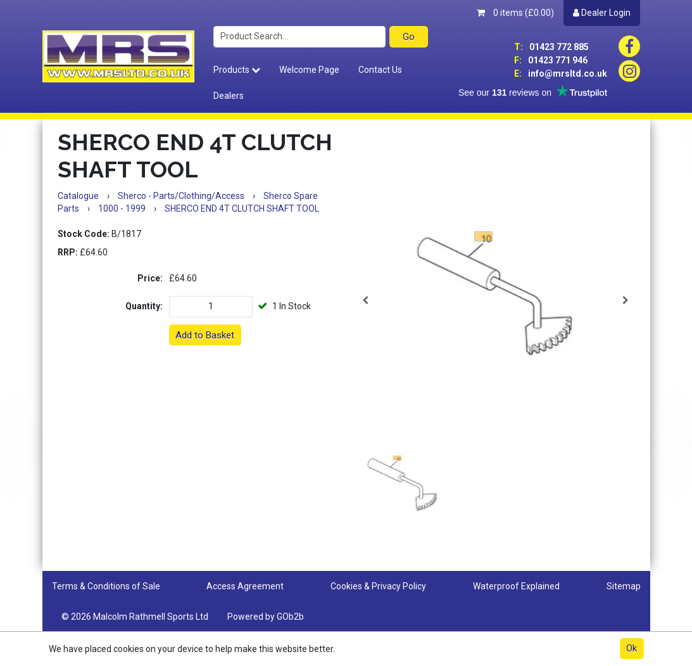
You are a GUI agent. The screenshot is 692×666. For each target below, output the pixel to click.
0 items (515, 13)
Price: (150, 278)
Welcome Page (309, 70)
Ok (631, 648)
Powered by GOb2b (265, 617)
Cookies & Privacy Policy (378, 586)
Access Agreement (245, 586)
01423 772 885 (551, 47)
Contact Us (380, 70)
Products (236, 70)
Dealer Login (602, 13)
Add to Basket (204, 335)
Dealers (228, 96)
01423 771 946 (551, 60)
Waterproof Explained (516, 586)
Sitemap (624, 586)
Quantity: (144, 306)
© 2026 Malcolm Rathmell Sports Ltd (134, 617)
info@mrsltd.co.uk (560, 73)
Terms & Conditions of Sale (106, 586)
